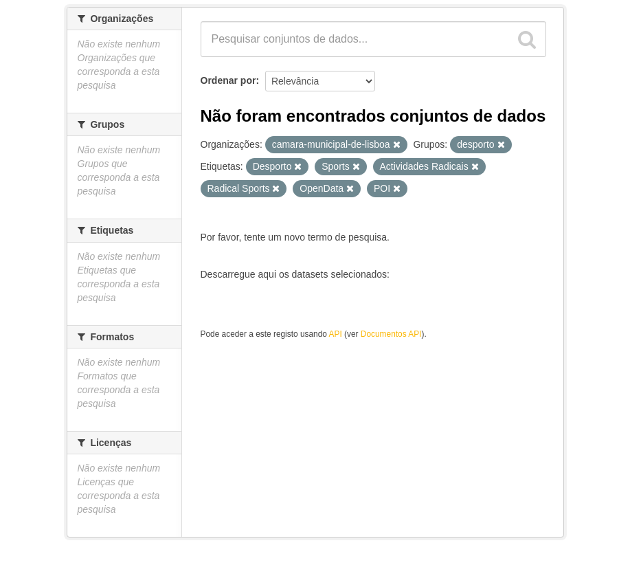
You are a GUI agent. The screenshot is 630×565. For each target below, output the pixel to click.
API (335, 334)
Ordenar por (228, 80)
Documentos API (391, 334)
